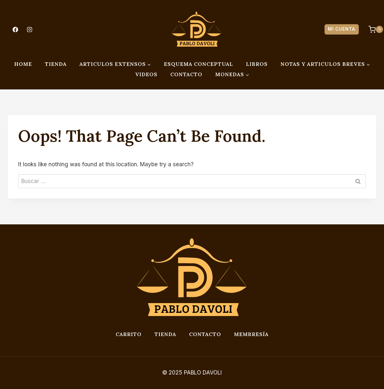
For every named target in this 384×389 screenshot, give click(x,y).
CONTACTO (186, 74)
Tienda (165, 334)
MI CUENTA (341, 29)
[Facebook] (15, 29)
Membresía (251, 334)
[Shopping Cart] (372, 29)
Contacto (205, 334)
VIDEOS (146, 74)
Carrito (129, 334)
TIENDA (56, 64)
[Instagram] (29, 29)
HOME (23, 64)
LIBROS (257, 64)
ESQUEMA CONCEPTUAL (198, 64)
